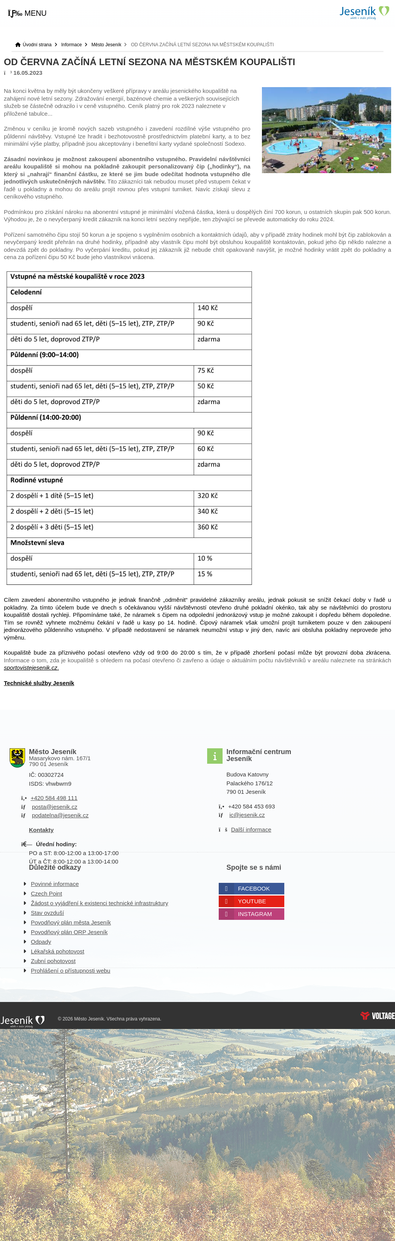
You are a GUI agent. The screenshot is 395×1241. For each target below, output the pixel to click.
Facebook (254, 888)
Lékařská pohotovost (57, 951)
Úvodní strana (364, 13)
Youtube (252, 901)
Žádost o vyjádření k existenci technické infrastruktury (99, 903)
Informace (71, 44)
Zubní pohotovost (53, 961)
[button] (27, 13)
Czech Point (46, 893)
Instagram (255, 914)
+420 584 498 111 (53, 798)
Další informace (251, 829)
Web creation (377, 1016)
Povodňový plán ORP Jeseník (69, 932)
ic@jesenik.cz (247, 815)
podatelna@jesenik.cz (60, 815)
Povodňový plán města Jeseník (71, 922)
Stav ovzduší (47, 912)
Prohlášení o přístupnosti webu (70, 970)
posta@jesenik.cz (55, 806)
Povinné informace (55, 884)
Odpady (41, 941)
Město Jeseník (106, 44)
